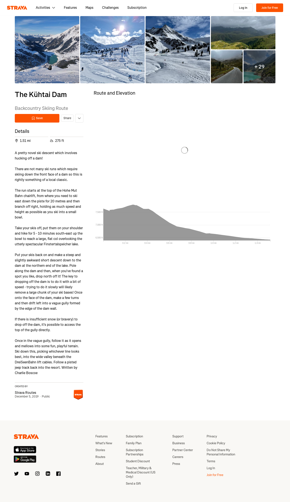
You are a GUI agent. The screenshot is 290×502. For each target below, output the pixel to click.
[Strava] (17, 7)
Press (176, 464)
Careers (177, 457)
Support (177, 436)
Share (67, 118)
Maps (89, 7)
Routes (100, 457)
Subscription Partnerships (134, 452)
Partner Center (182, 450)
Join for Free (269, 8)
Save (37, 118)
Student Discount (138, 461)
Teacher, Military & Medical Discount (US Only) (140, 472)
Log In (243, 8)
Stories (100, 450)
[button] (47, 49)
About (99, 464)
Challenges (110, 7)
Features (70, 7)
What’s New (103, 443)
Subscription (137, 7)
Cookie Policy (216, 443)
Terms (211, 461)
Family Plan (133, 443)
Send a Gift (133, 483)
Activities (45, 7)
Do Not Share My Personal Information (221, 452)
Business (178, 443)
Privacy (212, 436)
